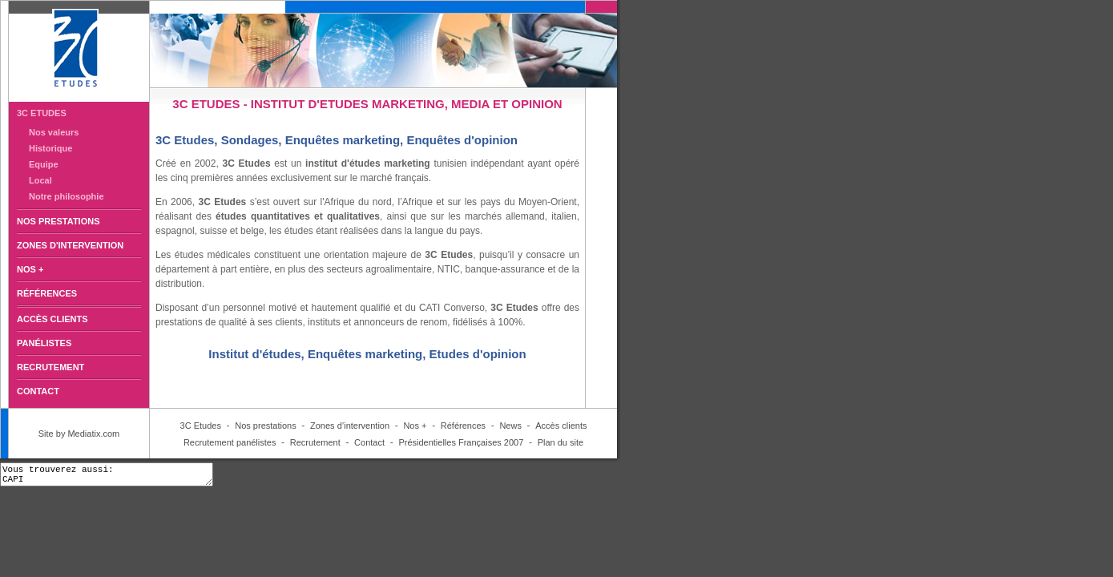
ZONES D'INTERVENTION (70, 245)
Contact (369, 442)
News (510, 425)
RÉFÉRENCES (47, 293)
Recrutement (315, 442)
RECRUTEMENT (50, 367)
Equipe (43, 164)
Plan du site (560, 442)
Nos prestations (265, 425)
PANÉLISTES (44, 343)
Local (40, 180)
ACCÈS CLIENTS (52, 319)
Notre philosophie (66, 196)
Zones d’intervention (349, 425)
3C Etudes (200, 425)
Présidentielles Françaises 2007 (460, 442)
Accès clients (561, 425)
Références (463, 425)
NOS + (30, 269)
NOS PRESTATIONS (58, 221)
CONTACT (38, 391)
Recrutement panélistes (229, 442)
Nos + (414, 425)
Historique (50, 148)
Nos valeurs (54, 132)
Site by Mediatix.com (78, 433)
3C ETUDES (42, 113)
